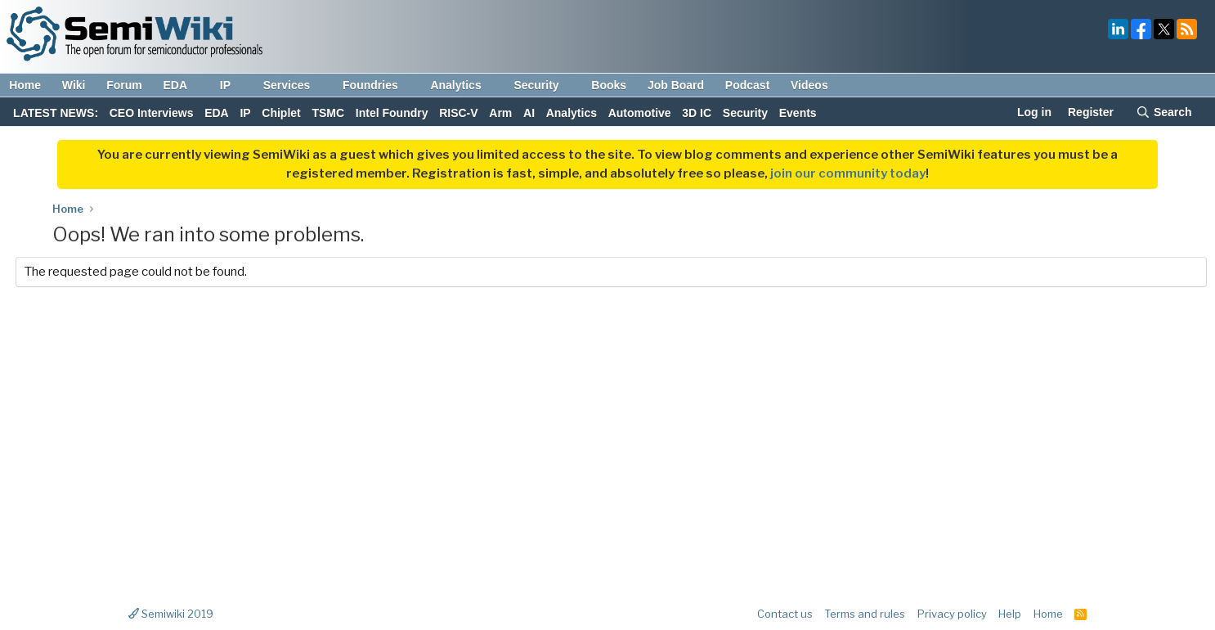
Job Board (676, 85)
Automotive (639, 112)
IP (233, 85)
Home (25, 85)
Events (798, 112)
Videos (809, 85)
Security (543, 85)
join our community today (848, 173)
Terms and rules (864, 613)
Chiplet (281, 112)
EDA (183, 85)
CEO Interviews (152, 112)
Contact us (785, 613)
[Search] (1164, 113)
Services (294, 85)
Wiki (74, 85)
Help (1009, 613)
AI (529, 112)
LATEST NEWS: (55, 112)
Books (608, 85)
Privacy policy (952, 613)
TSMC (328, 112)
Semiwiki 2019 (170, 613)
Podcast (747, 85)
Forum (124, 85)
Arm (500, 112)
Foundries (378, 85)
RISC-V (458, 112)
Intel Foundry (392, 112)
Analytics (463, 85)
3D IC (696, 112)
